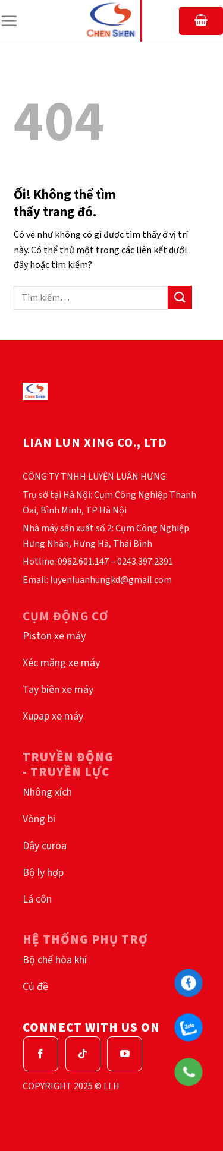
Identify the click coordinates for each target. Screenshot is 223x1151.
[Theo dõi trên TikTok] (82, 1053)
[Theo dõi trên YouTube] (124, 1053)
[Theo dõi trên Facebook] (40, 1053)
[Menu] (9, 20)
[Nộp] (179, 297)
